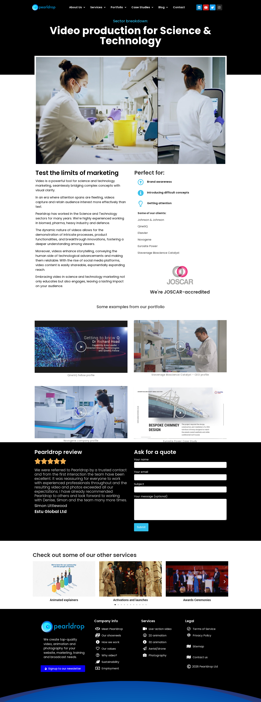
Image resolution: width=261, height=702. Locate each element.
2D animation (157, 635)
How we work (110, 642)
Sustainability (110, 662)
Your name (180, 462)
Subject (180, 487)
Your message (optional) (180, 508)
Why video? (109, 655)
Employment (110, 668)
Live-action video (160, 629)
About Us (77, 7)
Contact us (200, 657)
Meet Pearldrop (112, 629)
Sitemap (198, 646)
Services (98, 7)
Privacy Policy (202, 635)
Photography (157, 655)
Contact (179, 7)
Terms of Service (204, 629)
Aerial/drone (157, 649)
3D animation (157, 642)
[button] (36, 582)
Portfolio (118, 7)
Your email (180, 475)
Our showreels (111, 635)
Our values (109, 649)
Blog (163, 7)
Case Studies (142, 7)
